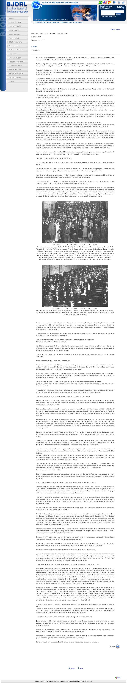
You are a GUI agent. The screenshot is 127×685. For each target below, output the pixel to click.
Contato (11, 81)
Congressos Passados (16, 61)
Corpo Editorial (14, 30)
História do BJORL (15, 22)
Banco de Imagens (15, 58)
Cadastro (113, 16)
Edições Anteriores (15, 42)
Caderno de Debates (16, 50)
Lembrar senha (105, 16)
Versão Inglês (115, 29)
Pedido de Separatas (16, 73)
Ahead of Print (14, 38)
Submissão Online (15, 69)
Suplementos (13, 46)
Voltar (72, 668)
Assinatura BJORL (15, 77)
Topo (81, 668)
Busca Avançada (14, 34)
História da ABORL (15, 26)
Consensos (13, 54)
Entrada (11, 18)
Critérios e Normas (15, 65)
